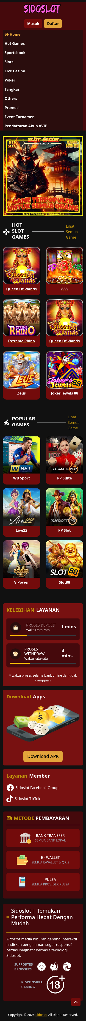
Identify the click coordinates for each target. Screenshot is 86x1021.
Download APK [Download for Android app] (43, 756)
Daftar (53, 23)
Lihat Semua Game (72, 232)
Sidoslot (41, 1015)
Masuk (33, 23)
